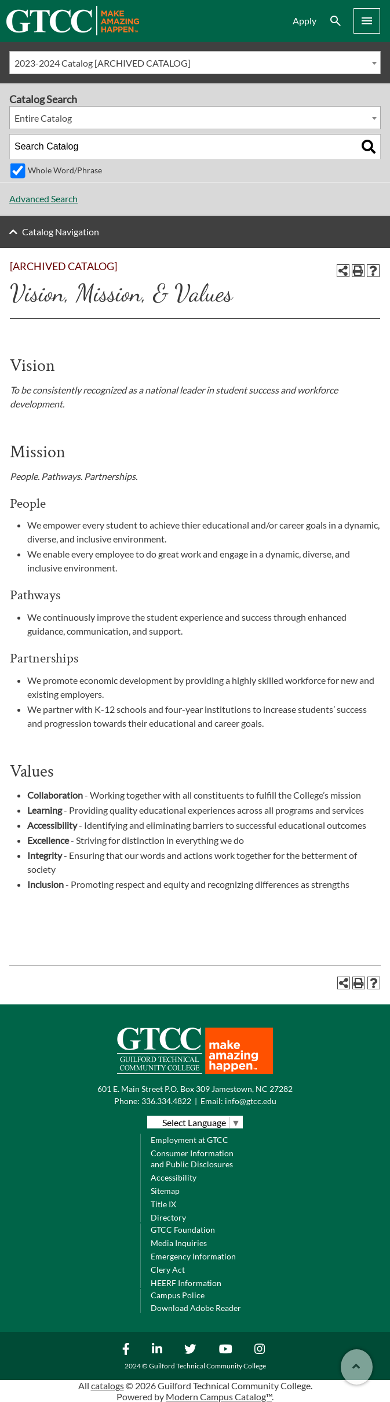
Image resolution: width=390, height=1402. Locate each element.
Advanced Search (43, 198)
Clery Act (168, 1269)
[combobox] (195, 62)
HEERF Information (186, 1283)
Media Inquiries (179, 1243)
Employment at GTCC (189, 1140)
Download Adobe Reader (196, 1308)
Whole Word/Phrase (65, 170)
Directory (168, 1217)
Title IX (163, 1204)
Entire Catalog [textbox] (43, 117)
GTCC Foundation (183, 1230)
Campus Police (178, 1295)
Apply (304, 20)
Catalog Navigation (60, 231)
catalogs (107, 1385)
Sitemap (165, 1191)
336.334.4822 (166, 1101)
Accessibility (173, 1177)
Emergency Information (193, 1256)
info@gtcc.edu (250, 1101)
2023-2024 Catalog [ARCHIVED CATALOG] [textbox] (102, 62)
